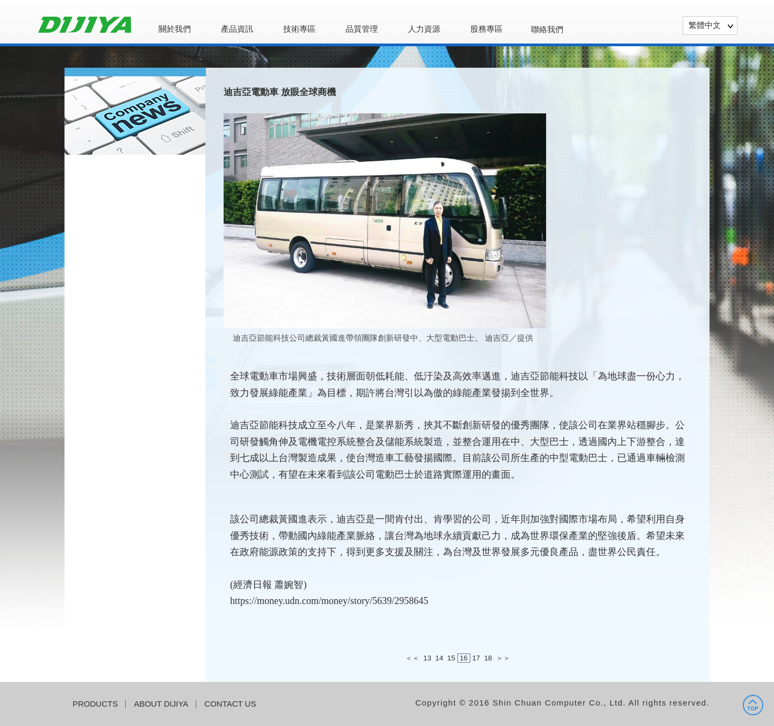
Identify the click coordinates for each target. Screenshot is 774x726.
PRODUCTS (95, 703)
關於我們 (175, 29)
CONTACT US (230, 703)
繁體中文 (705, 25)
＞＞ (503, 658)
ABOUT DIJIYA (161, 703)
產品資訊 (237, 29)
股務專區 (486, 29)
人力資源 (424, 29)
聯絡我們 (547, 29)
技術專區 (299, 29)
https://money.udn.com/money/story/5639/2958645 (329, 600)
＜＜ (412, 658)
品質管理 (362, 29)
